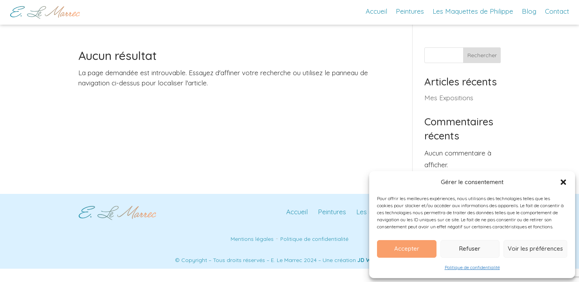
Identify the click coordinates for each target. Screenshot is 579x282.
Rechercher (482, 55)
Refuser (469, 248)
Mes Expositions (448, 98)
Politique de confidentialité (472, 267)
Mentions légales (252, 238)
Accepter (406, 248)
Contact (557, 11)
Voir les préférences (535, 248)
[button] (563, 182)
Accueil (376, 11)
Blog (529, 11)
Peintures (410, 11)
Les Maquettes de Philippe (473, 11)
